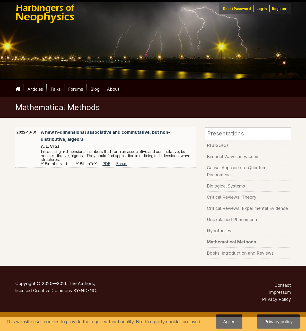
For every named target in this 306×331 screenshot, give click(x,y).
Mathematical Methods (231, 241)
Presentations (225, 133)
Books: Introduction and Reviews (240, 253)
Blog (95, 89)
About (113, 89)
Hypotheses (219, 230)
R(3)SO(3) (217, 145)
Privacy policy (278, 321)
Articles (35, 89)
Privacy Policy (276, 299)
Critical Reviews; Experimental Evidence (247, 208)
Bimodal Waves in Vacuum (233, 156)
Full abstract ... (58, 163)
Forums (75, 89)
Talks (55, 89)
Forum (121, 163)
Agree (229, 321)
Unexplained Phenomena (232, 219)
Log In (262, 9)
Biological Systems (226, 185)
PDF (106, 163)
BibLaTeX (88, 163)
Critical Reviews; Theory (231, 197)
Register (279, 9)
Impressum (280, 292)
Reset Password (237, 9)
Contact (282, 285)
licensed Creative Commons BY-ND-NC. (56, 290)
